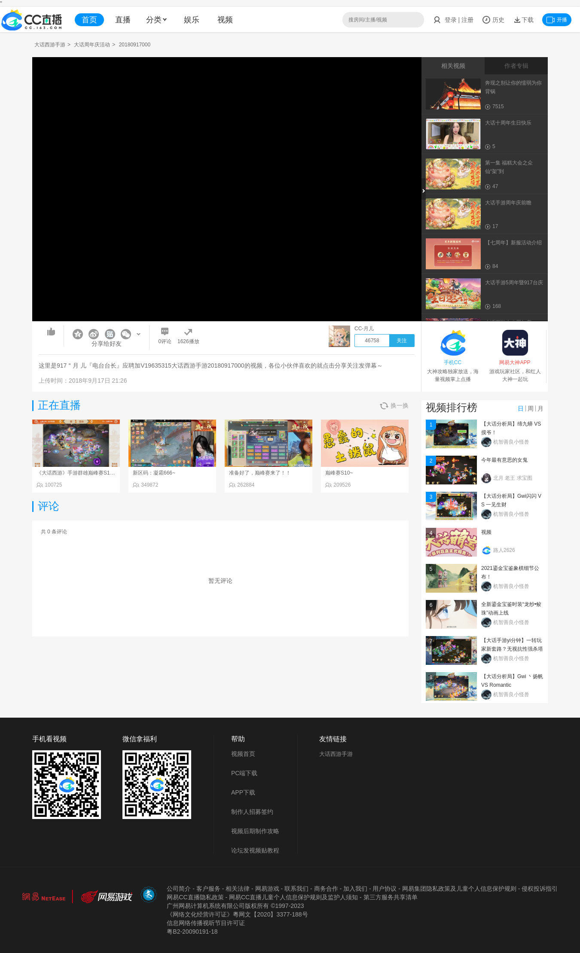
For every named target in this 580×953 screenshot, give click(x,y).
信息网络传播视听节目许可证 (206, 923)
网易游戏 (267, 888)
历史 (493, 19)
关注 (402, 341)
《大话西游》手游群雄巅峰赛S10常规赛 (82, 473)
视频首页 (243, 754)
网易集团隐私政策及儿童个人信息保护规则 (459, 888)
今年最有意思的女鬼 (504, 460)
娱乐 (191, 19)
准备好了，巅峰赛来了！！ (260, 473)
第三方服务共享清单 (390, 897)
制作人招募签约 (252, 812)
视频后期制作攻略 (255, 831)
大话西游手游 (49, 45)
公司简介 (179, 888)
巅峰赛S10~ (339, 473)
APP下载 (243, 792)
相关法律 (238, 888)
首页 (89, 19)
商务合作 (326, 888)
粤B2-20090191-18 (192, 931)
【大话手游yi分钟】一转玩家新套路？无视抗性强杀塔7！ (512, 649)
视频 (225, 19)
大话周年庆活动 (92, 45)
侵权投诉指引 (540, 888)
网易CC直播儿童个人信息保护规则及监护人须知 (293, 897)
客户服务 (208, 888)
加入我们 (355, 888)
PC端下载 (244, 773)
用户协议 (384, 888)
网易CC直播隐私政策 (195, 897)
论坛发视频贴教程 (255, 850)
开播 (556, 19)
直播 (123, 19)
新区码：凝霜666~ (154, 473)
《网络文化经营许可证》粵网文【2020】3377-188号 (237, 914)
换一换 (394, 405)
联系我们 (296, 888)
